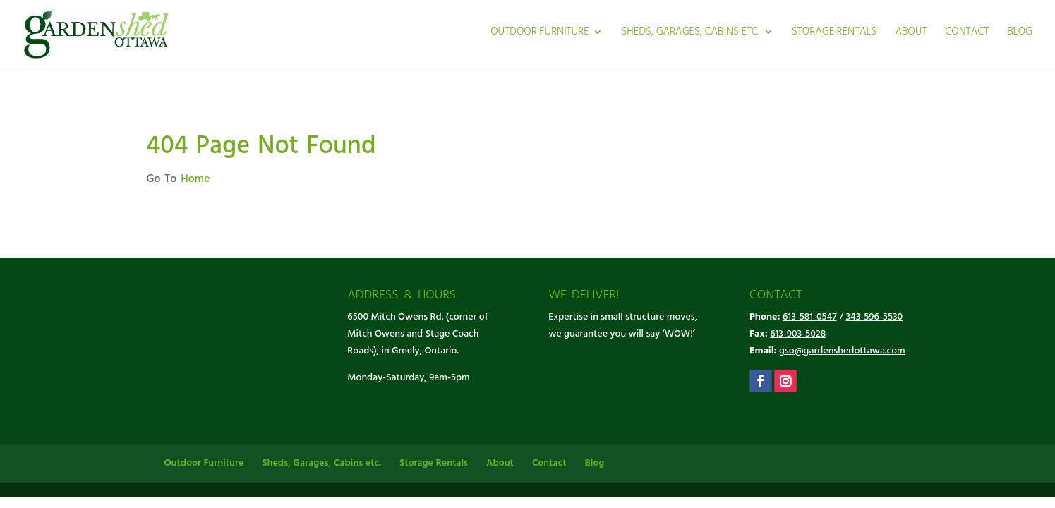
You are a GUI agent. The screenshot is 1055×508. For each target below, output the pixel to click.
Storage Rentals (834, 33)
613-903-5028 (798, 334)
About (911, 33)
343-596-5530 (874, 317)
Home (195, 179)
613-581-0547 (810, 317)
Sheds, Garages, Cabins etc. (690, 33)
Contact (967, 33)
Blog (1019, 33)
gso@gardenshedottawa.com (842, 351)
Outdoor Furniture (539, 33)
